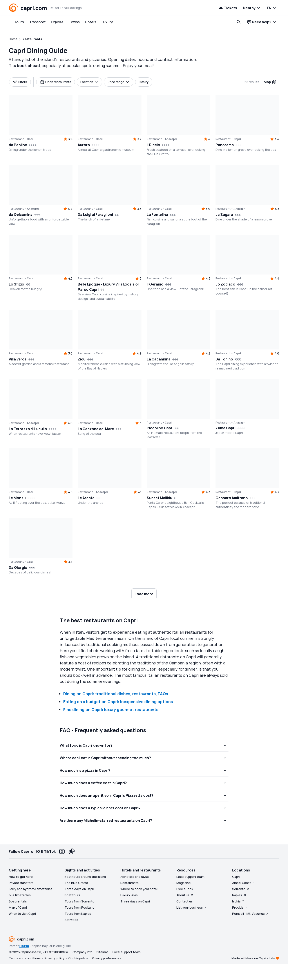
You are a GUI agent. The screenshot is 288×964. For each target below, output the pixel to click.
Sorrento (241, 889)
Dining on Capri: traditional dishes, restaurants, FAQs (115, 693)
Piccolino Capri (160, 428)
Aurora (84, 144)
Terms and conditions (25, 958)
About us (185, 895)
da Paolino (18, 144)
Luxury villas (129, 895)
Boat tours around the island (85, 877)
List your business (191, 907)
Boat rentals (18, 901)
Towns (74, 22)
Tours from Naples (78, 913)
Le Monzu (17, 497)
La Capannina (158, 359)
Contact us (184, 901)
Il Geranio (155, 284)
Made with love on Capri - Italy (253, 958)
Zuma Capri (225, 428)
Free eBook (184, 889)
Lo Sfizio (16, 284)
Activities (71, 920)
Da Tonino (224, 359)
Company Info (82, 952)
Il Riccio (153, 144)
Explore (57, 22)
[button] (178, 468)
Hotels (90, 22)
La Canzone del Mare (96, 428)
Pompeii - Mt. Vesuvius (250, 913)
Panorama (225, 144)
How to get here (21, 877)
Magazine (183, 883)
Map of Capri (18, 907)
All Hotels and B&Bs (134, 877)
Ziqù (81, 359)
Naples (239, 895)
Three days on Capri (79, 889)
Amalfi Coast (243, 883)
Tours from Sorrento (79, 901)
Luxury (107, 22)
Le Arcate (86, 497)
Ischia (238, 901)
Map (270, 82)
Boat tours (72, 895)
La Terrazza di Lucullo (28, 428)
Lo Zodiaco (225, 284)
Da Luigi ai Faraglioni (95, 214)
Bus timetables (20, 895)
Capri (236, 877)
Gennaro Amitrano (232, 497)
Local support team (190, 877)
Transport (37, 22)
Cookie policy (78, 958)
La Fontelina (157, 214)
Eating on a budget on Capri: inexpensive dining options (118, 701)
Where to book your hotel (139, 889)
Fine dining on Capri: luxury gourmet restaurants (110, 709)
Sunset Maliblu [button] (159, 497)
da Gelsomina (21, 214)
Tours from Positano (79, 907)
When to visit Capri (22, 913)
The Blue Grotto (76, 883)
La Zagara (224, 214)
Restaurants (129, 883)
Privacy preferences (106, 958)
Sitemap (102, 952)
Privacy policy (54, 958)
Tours (16, 22)
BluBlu (24, 946)
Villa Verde (18, 359)
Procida (240, 907)
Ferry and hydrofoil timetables (31, 889)
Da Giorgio (18, 567)
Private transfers (21, 883)
